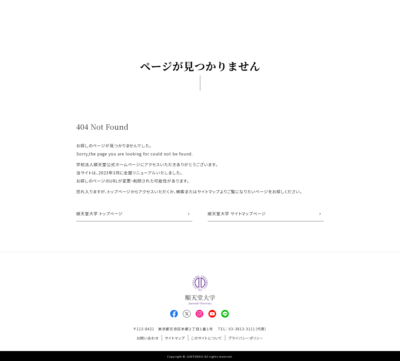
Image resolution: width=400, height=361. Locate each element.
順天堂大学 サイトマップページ (237, 214)
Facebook (174, 314)
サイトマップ (174, 337)
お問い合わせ (146, 337)
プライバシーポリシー (247, 337)
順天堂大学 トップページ (99, 214)
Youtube (212, 314)
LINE (225, 314)
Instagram (199, 314)
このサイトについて (207, 337)
